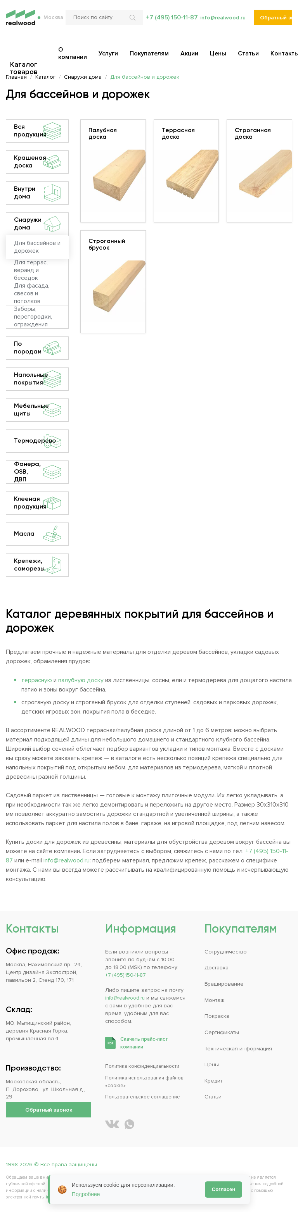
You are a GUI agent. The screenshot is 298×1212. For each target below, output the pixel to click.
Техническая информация (238, 1048)
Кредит (213, 1081)
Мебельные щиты (37, 410)
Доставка (216, 967)
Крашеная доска (37, 162)
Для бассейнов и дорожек (37, 247)
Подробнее (86, 1194)
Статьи (213, 1096)
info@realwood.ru (221, 23)
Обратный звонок (276, 23)
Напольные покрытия (37, 379)
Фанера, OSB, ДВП (37, 472)
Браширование (224, 984)
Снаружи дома (37, 224)
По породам (37, 348)
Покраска (216, 1016)
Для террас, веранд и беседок (31, 270)
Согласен (223, 1189)
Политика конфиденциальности (146, 1066)
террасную (36, 680)
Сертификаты (221, 1032)
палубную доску (81, 680)
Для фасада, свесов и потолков (31, 293)
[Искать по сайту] (131, 23)
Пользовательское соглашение (147, 1096)
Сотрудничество (225, 951)
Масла (37, 534)
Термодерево (37, 441)
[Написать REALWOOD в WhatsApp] (129, 1124)
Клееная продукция (37, 503)
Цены (211, 1064)
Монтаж (214, 1000)
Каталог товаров (24, 55)
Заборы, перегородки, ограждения (33, 317)
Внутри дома (37, 193)
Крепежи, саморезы (37, 565)
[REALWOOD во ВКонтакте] (112, 1124)
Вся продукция (37, 131)
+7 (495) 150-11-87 (168, 23)
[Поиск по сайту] (102, 23)
